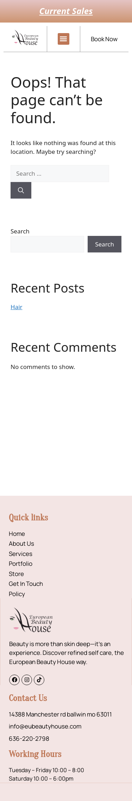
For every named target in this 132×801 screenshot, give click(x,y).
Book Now (104, 39)
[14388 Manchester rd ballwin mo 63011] (66, 443)
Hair (17, 307)
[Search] (21, 190)
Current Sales (66, 11)
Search (20, 231)
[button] (63, 39)
